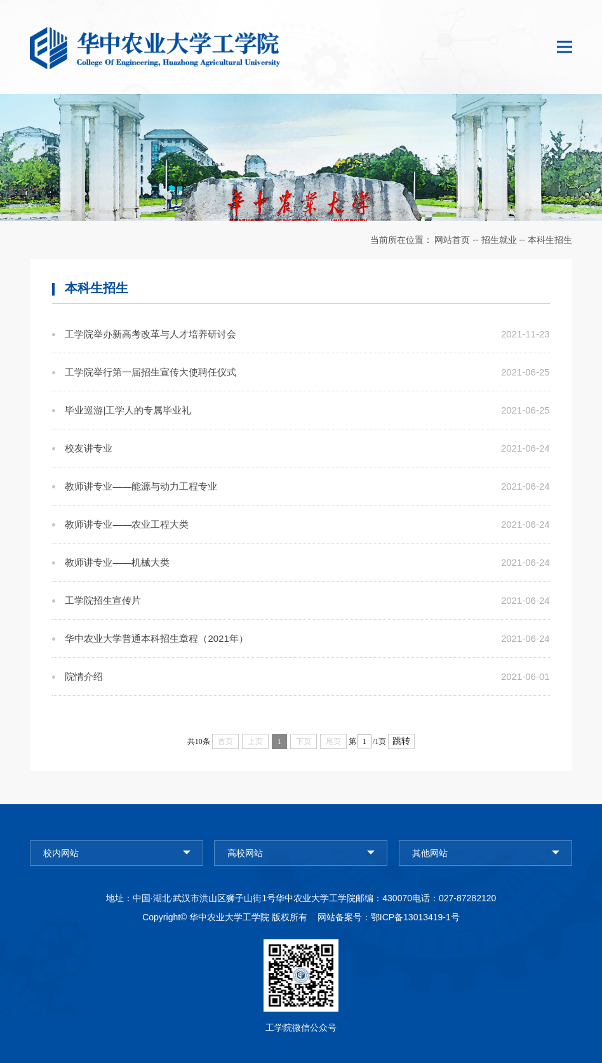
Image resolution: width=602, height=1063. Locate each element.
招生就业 (499, 240)
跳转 (401, 741)
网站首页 (452, 240)
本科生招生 (550, 240)
